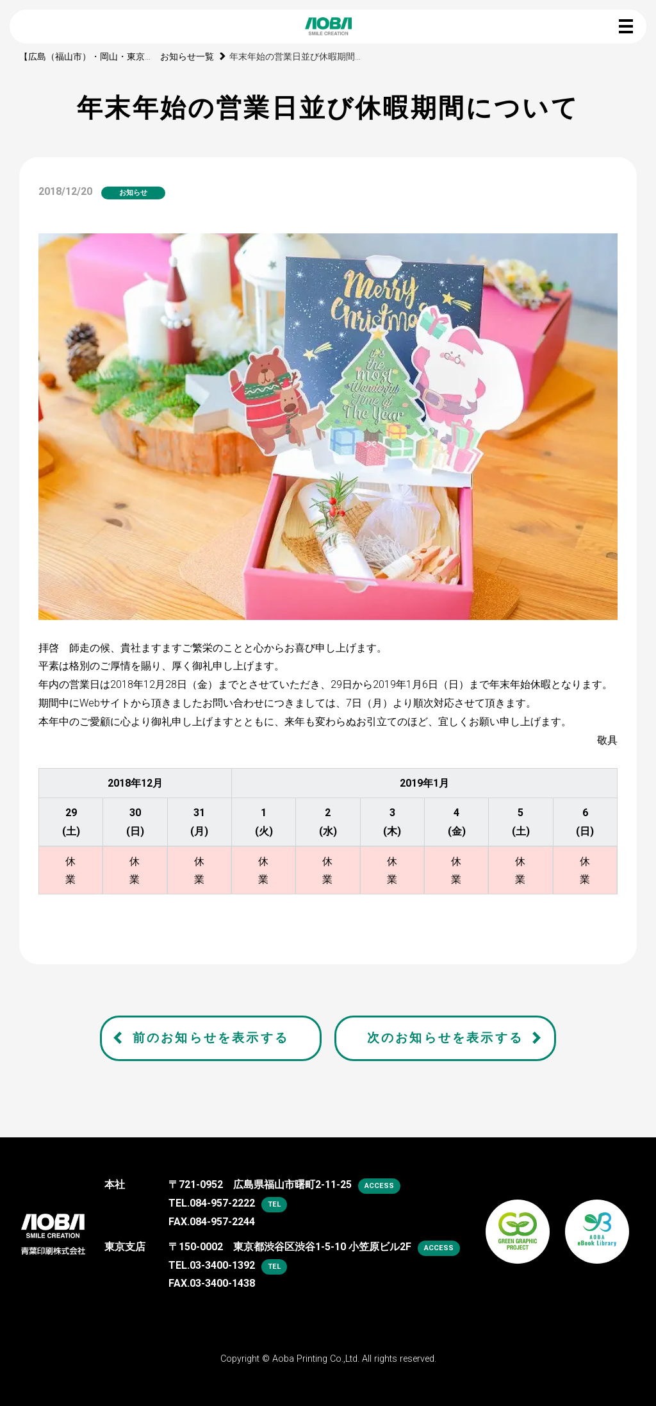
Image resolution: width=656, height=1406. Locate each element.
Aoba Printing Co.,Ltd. (315, 1358)
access (379, 1186)
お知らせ (133, 192)
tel (274, 1204)
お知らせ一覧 (187, 56)
